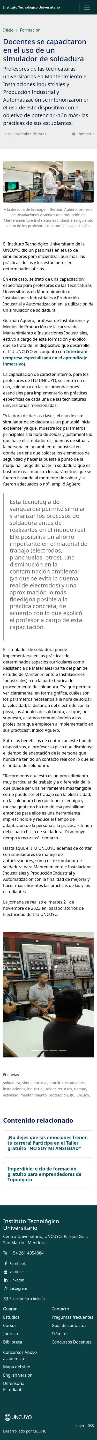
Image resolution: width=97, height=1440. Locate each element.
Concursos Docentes (71, 1342)
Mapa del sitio (16, 1367)
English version (18, 1375)
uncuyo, (83, 1095)
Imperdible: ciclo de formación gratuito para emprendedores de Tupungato (44, 1174)
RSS (91, 1425)
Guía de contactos (69, 1325)
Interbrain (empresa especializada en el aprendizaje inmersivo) (45, 358)
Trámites (60, 1334)
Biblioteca (12, 1342)
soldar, (50, 1088)
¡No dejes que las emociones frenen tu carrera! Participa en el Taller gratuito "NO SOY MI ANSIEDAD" (48, 1142)
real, (44, 1082)
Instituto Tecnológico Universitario (31, 7)
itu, (72, 1095)
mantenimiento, (34, 1095)
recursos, (65, 1088)
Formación (30, 30)
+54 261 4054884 (27, 1253)
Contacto (60, 1309)
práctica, (56, 1082)
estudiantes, (75, 1082)
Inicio (8, 30)
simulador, (31, 1082)
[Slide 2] (53, 1050)
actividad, (11, 1095)
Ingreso (10, 1334)
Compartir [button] (82, 133)
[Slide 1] (44, 1050)
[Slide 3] (62, 1050)
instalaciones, (14, 1088)
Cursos (10, 1325)
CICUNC (39, 1431)
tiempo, (80, 1088)
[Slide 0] (35, 1050)
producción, (59, 1095)
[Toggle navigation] (86, 7)
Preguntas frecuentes (72, 1317)
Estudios (11, 1317)
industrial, (35, 1088)
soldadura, (12, 1082)
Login (79, 1425)
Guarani (11, 1309)
